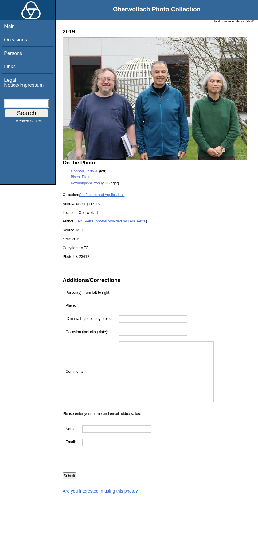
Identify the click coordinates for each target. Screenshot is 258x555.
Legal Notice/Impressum (24, 82)
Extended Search (28, 122)
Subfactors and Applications (101, 195)
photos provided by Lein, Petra (121, 221)
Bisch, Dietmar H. (85, 177)
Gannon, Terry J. (84, 171)
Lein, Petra (84, 221)
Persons (13, 53)
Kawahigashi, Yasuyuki (89, 183)
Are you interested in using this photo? (100, 491)
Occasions (15, 39)
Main (9, 26)
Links (9, 66)
